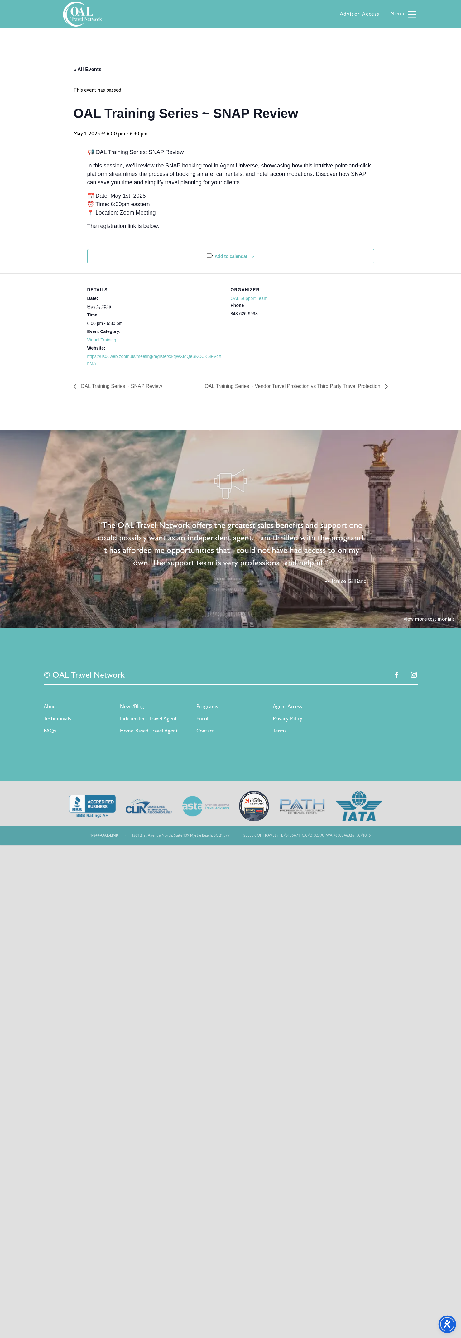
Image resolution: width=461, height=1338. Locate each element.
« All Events (88, 69)
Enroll (202, 719)
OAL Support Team (249, 298)
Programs (207, 706)
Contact (205, 731)
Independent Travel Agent (148, 719)
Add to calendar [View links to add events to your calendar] (230, 256)
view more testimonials (429, 619)
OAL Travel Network (83, 14)
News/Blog (132, 706)
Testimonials (57, 719)
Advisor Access (360, 14)
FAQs (50, 731)
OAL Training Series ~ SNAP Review (120, 386)
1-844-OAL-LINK (104, 835)
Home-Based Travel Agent (149, 731)
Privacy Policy (287, 719)
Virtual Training (101, 339)
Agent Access (287, 706)
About (50, 706)
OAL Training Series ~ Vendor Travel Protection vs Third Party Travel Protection (293, 386)
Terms (279, 731)
